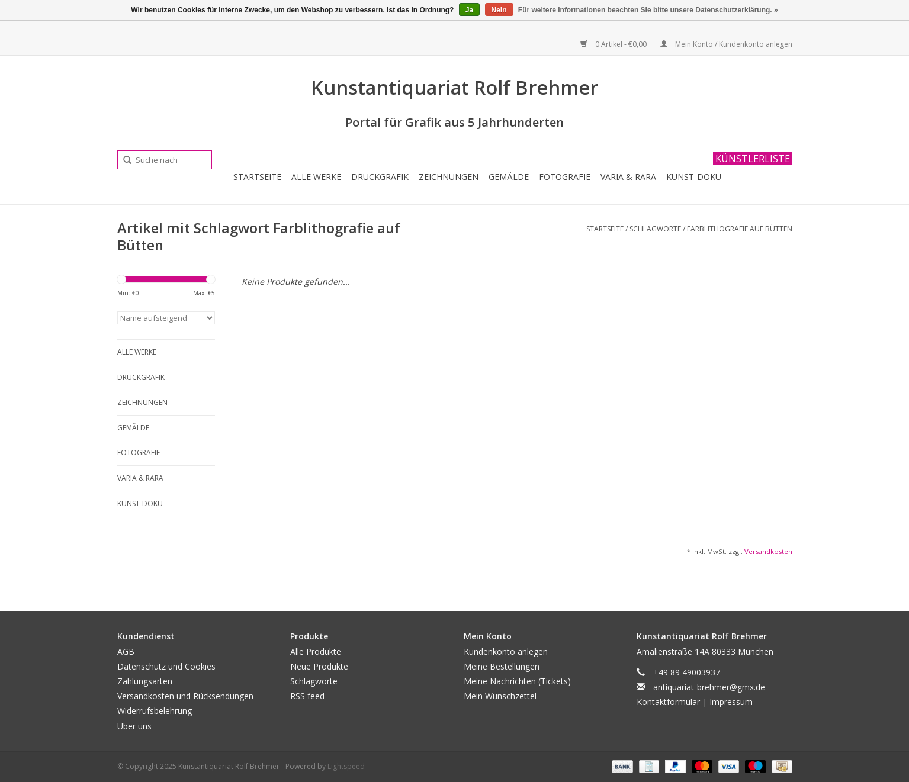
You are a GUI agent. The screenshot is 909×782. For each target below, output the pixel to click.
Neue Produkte (319, 666)
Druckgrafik (380, 176)
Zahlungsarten (144, 681)
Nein (499, 10)
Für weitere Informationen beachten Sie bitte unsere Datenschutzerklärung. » (648, 10)
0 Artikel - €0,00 (614, 44)
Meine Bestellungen (501, 666)
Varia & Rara (628, 176)
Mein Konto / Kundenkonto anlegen (726, 44)
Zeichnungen (448, 176)
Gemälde (509, 176)
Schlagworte (655, 229)
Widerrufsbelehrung (154, 710)
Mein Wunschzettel (500, 695)
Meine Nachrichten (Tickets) (517, 681)
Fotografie (564, 176)
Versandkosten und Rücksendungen (185, 695)
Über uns (134, 726)
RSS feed (307, 695)
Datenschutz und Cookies (166, 666)
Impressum (731, 701)
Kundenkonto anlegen (506, 651)
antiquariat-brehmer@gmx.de (709, 687)
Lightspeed (346, 766)
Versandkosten (768, 551)
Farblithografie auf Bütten (739, 229)
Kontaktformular (668, 701)
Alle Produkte (315, 651)
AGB (125, 651)
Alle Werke (316, 176)
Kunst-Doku (693, 176)
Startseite (257, 176)
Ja (469, 10)
